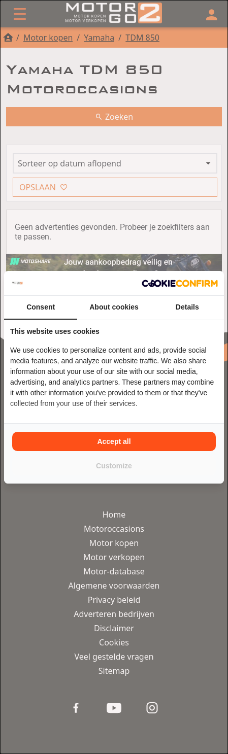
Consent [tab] (40, 307)
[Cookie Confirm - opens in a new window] (180, 283)
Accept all (114, 441)
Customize (114, 466)
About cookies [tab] (113, 307)
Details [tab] (187, 307)
